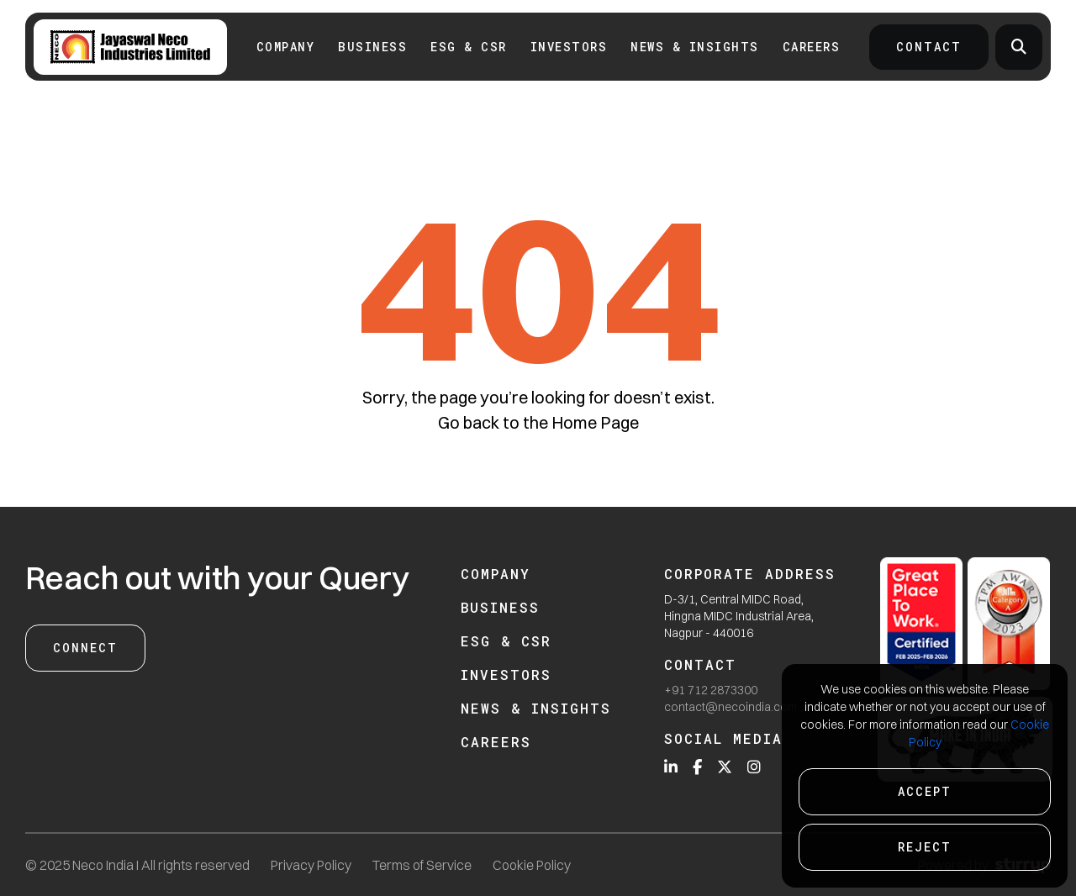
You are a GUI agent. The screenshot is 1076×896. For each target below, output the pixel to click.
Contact (929, 47)
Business (372, 47)
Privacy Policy (311, 864)
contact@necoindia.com (730, 706)
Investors (506, 674)
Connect (85, 648)
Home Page (595, 422)
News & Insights (694, 47)
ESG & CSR (468, 47)
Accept (925, 791)
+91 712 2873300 (710, 690)
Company (285, 47)
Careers (812, 47)
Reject (925, 847)
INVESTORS (569, 47)
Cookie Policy (532, 864)
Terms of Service (422, 864)
